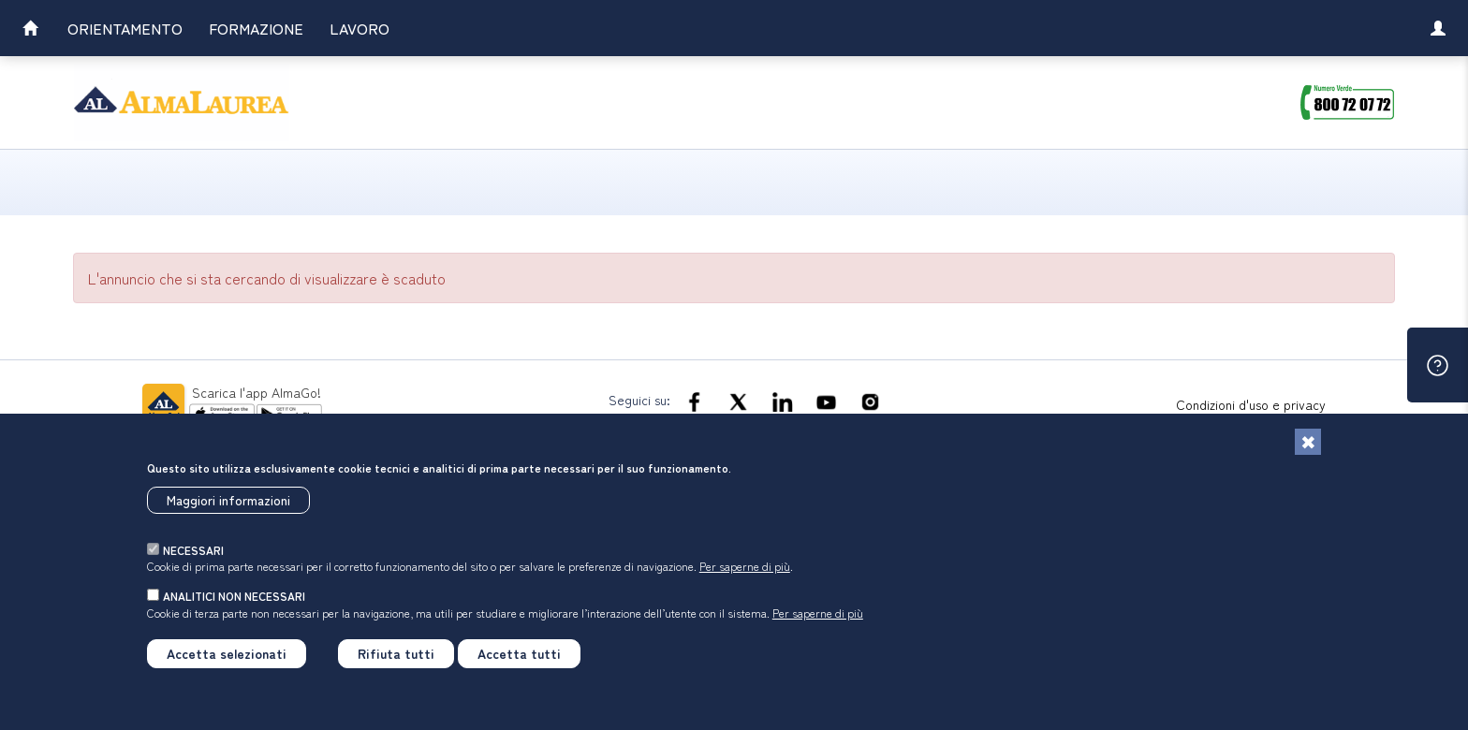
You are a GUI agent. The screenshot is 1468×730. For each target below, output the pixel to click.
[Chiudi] (1308, 442)
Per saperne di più (744, 566)
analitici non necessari (234, 596)
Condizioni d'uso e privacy (1251, 404)
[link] (30, 30)
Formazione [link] (256, 28)
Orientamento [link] (125, 28)
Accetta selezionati (226, 653)
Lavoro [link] (359, 28)
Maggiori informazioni (228, 499)
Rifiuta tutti (396, 653)
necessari (193, 550)
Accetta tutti (519, 653)
